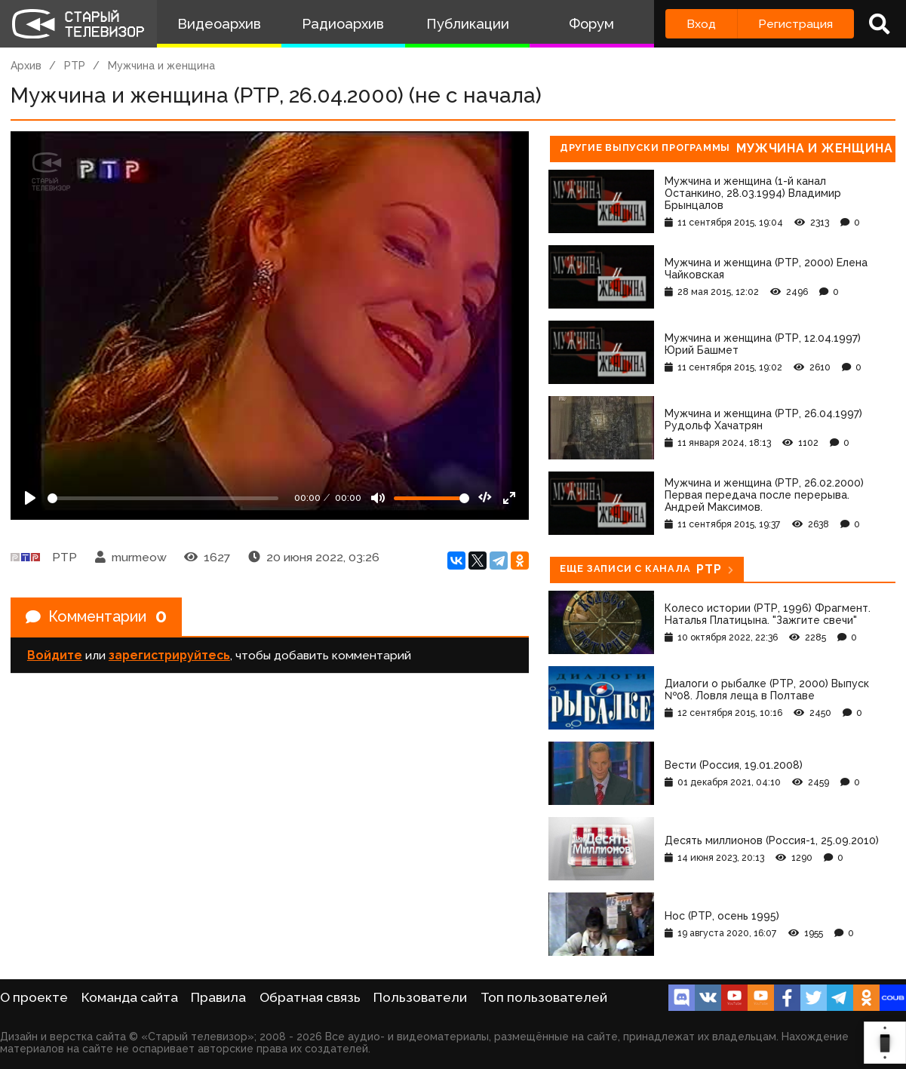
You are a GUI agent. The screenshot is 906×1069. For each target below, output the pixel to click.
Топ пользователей (544, 997)
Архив (26, 66)
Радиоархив (343, 24)
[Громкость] (431, 498)
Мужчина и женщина (161, 66)
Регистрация (795, 24)
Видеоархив (219, 24)
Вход (701, 24)
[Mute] (378, 498)
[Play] (30, 498)
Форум (591, 24)
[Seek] (163, 498)
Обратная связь (310, 997)
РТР (74, 66)
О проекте (34, 997)
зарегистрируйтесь (169, 656)
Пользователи (420, 997)
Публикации (467, 24)
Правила (218, 997)
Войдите (54, 656)
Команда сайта (129, 997)
